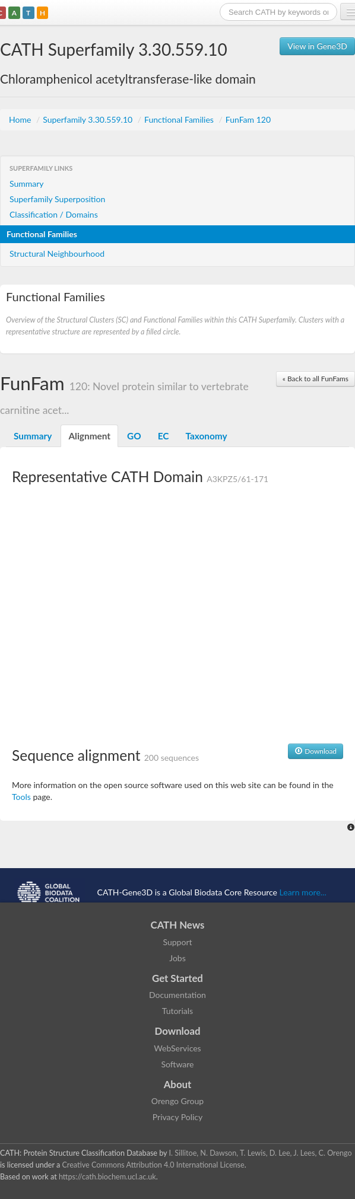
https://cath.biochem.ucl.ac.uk (107, 1176)
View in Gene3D (317, 46)
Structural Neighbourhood (56, 253)
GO (134, 436)
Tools (21, 797)
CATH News (178, 925)
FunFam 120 (248, 119)
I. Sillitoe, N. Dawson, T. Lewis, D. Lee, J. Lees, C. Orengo (260, 1153)
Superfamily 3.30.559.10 (89, 119)
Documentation (177, 995)
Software (177, 1064)
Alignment (89, 436)
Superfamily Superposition (57, 199)
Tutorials (177, 1011)
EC (163, 436)
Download (315, 751)
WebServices (177, 1048)
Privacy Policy (177, 1117)
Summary (26, 183)
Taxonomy (206, 436)
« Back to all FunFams (315, 378)
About (178, 1084)
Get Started (177, 978)
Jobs (177, 958)
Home (21, 119)
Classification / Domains (53, 214)
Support (177, 942)
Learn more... (303, 892)
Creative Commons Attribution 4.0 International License (153, 1164)
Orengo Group (177, 1101)
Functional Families (179, 119)
